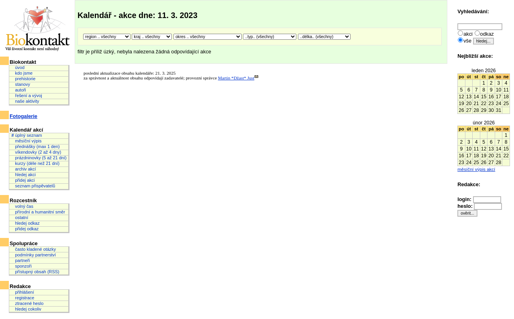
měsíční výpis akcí (476, 169)
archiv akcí (23, 169)
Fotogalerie (23, 116)
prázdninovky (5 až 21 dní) (38, 157)
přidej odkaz (25, 228)
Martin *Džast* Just (236, 77)
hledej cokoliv (26, 309)
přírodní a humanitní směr (38, 211)
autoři (18, 89)
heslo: (465, 206)
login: (465, 199)
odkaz (487, 34)
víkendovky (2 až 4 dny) (36, 152)
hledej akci (23, 174)
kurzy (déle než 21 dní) (35, 163)
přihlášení (22, 292)
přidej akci (23, 180)
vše (467, 41)
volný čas (22, 206)
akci (468, 34)
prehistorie (23, 78)
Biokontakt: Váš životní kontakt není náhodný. (38, 28)
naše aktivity (25, 101)
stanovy (20, 84)
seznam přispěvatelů (33, 185)
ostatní (19, 217)
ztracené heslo (27, 303)
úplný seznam (26, 135)
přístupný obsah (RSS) (35, 271)
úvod (17, 67)
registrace (22, 297)
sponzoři (21, 266)
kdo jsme (22, 73)
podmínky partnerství (33, 254)
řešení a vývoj (26, 95)
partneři (20, 260)
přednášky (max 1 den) (35, 146)
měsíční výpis (26, 140)
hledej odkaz (25, 223)
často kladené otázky (33, 249)
